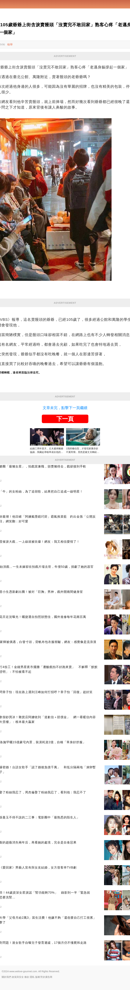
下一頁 (65, 419)
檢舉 (10, 44)
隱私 (32, 977)
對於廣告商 (46, 977)
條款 (26, 977)
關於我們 (6, 977)
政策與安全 (18, 977)
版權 (37, 977)
